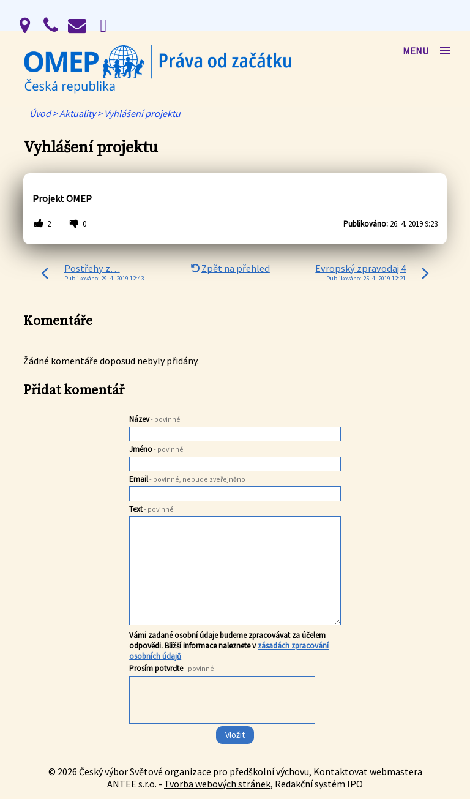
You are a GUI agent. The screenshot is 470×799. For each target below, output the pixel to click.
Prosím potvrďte (171, 668)
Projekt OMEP (62, 198)
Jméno (156, 449)
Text (151, 509)
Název (155, 419)
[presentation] (221, 724)
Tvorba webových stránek (217, 784)
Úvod (40, 113)
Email (187, 479)
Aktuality (77, 113)
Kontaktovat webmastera (367, 771)
